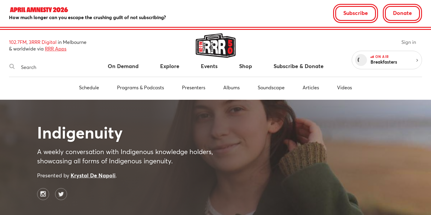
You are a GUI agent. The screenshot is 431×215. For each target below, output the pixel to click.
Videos (344, 87)
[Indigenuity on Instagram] (43, 194)
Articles (311, 87)
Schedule (89, 87)
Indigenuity (80, 132)
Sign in (408, 42)
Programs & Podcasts (140, 87)
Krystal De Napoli (93, 175)
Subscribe (355, 12)
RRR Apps (55, 48)
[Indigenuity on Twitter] (61, 194)
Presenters (193, 87)
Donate (402, 12)
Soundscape (271, 87)
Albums (231, 87)
